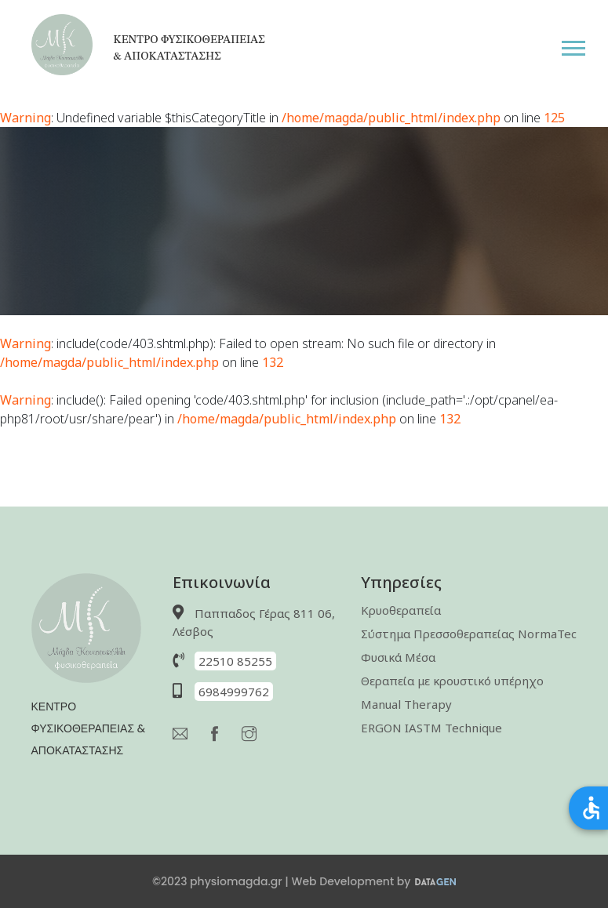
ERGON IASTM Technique (431, 727)
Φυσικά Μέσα (398, 657)
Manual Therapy (406, 704)
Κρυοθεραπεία (401, 610)
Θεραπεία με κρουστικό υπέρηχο (452, 680)
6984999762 (233, 691)
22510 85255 (235, 661)
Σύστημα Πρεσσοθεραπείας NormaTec (469, 633)
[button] (584, 45)
